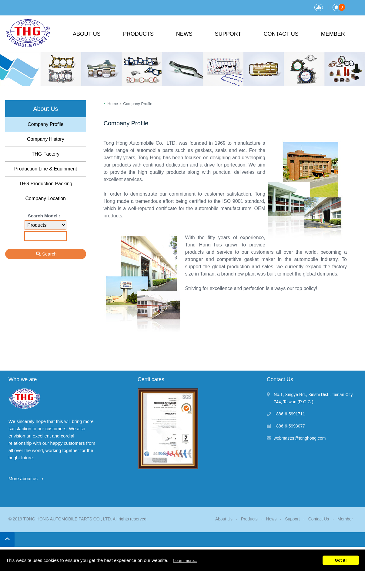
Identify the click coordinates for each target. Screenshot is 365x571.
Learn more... (185, 560)
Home (113, 103)
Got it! (341, 560)
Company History (45, 139)
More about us (23, 478)
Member (333, 34)
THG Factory (45, 154)
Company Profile (45, 124)
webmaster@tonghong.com (300, 438)
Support (228, 34)
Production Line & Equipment (45, 168)
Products (138, 34)
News (184, 34)
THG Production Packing (45, 183)
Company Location (45, 198)
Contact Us (280, 34)
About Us (87, 34)
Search (49, 253)
